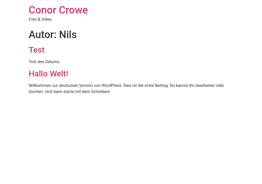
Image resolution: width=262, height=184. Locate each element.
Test (37, 50)
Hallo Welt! (48, 73)
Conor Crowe (58, 10)
